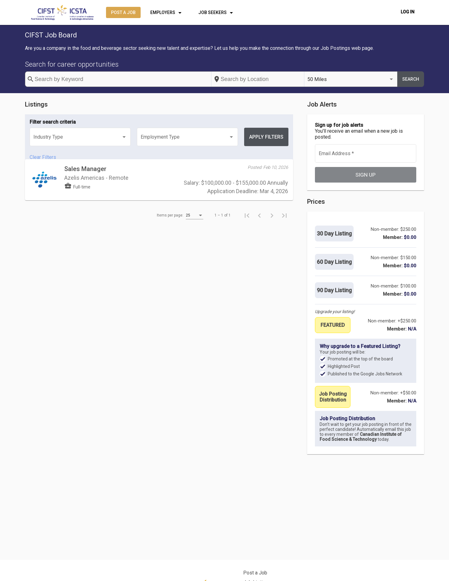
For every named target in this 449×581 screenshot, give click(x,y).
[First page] (247, 225)
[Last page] (284, 225)
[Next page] (272, 225)
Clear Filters (43, 157)
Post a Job (255, 573)
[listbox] (350, 79)
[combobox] (257, 79)
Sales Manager (85, 179)
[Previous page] (259, 225)
